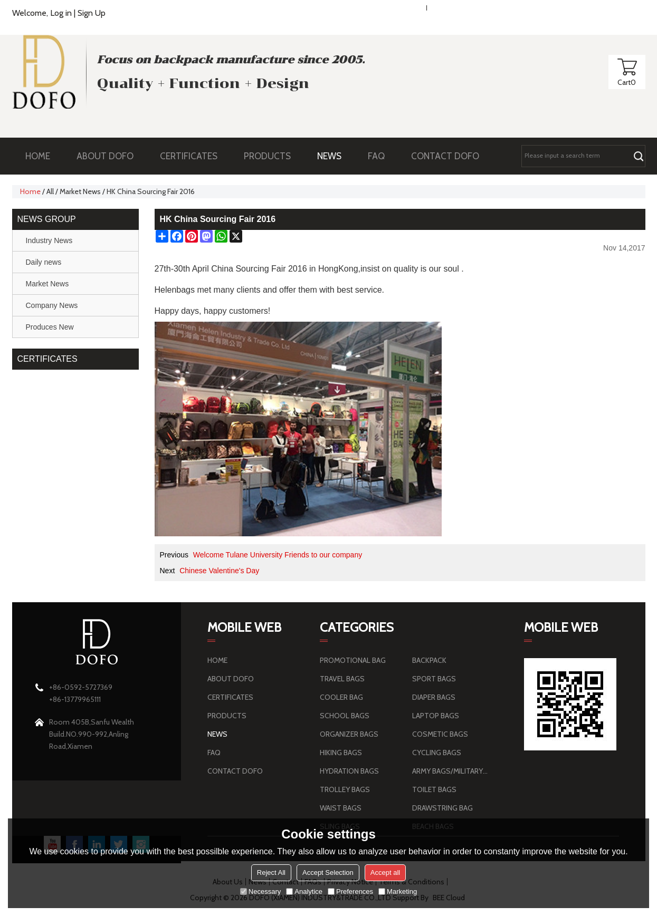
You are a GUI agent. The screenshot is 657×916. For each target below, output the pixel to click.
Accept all (385, 872)
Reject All (271, 872)
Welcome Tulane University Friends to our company (277, 555)
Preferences (350, 891)
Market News (80, 191)
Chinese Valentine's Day (219, 570)
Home (30, 191)
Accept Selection (328, 872)
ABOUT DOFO (110, 156)
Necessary (260, 891)
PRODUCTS (272, 156)
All (50, 191)
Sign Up (92, 13)
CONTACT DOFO (445, 156)
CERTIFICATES (188, 156)
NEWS (334, 156)
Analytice (304, 891)
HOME (37, 156)
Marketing (397, 891)
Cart (626, 82)
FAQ (381, 156)
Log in (61, 13)
